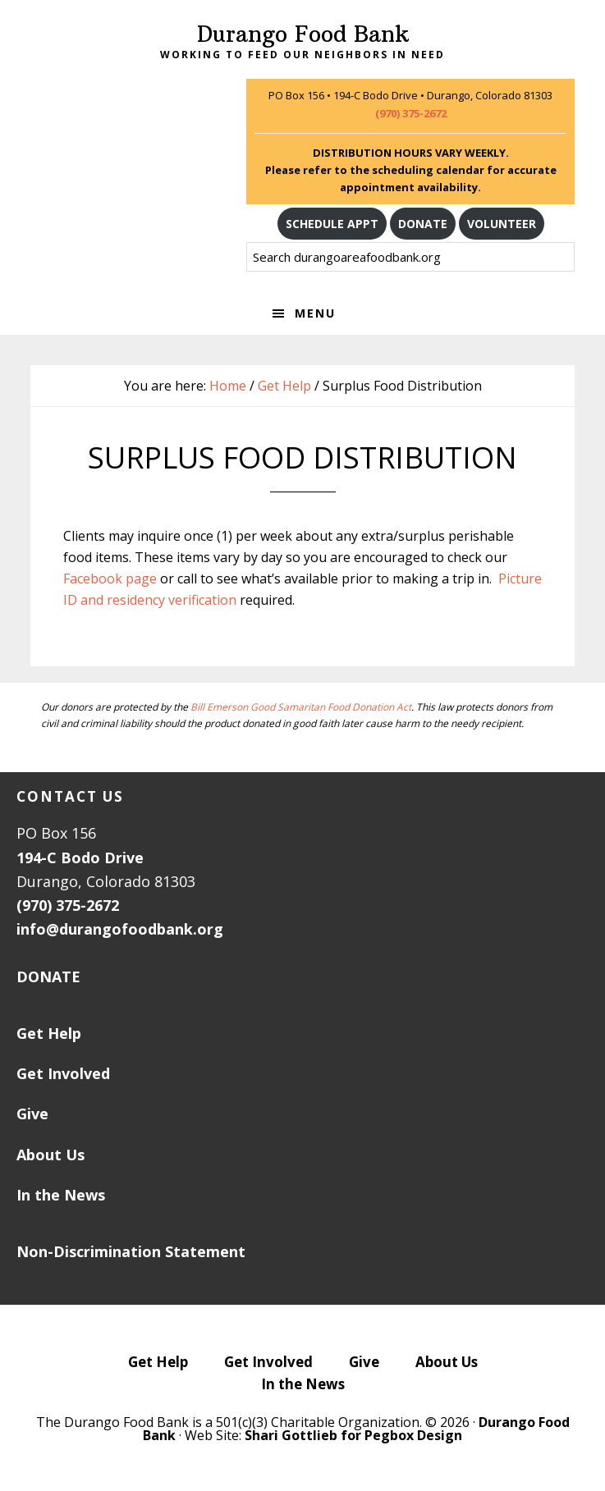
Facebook (92, 578)
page (139, 578)
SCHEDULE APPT (332, 223)
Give (32, 1113)
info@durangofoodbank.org (119, 929)
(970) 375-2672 (411, 113)
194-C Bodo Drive (80, 857)
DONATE (422, 223)
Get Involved (63, 1073)
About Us (50, 1154)
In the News (60, 1195)
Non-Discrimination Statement (130, 1251)
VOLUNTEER (501, 223)
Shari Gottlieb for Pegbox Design (353, 1435)
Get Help (48, 1033)
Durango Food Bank (303, 34)
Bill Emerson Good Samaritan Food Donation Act (300, 707)
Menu (315, 313)
